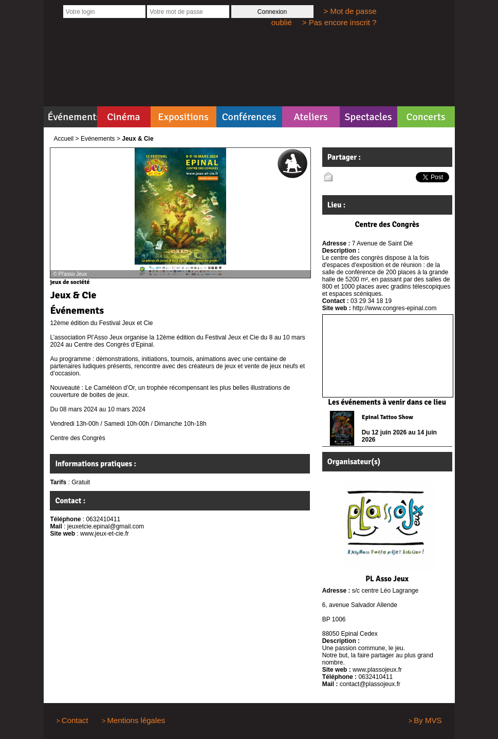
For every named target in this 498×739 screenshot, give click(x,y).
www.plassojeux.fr (377, 669)
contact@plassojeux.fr (370, 684)
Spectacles (368, 116)
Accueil (64, 138)
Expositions (183, 116)
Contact (75, 720)
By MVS (427, 720)
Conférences (249, 116)
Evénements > (100, 138)
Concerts (425, 116)
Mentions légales (136, 720)
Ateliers (310, 116)
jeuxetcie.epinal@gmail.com (105, 526)
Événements (72, 116)
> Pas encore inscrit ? (339, 22)
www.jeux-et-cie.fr (104, 533)
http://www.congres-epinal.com (394, 308)
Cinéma (123, 116)
